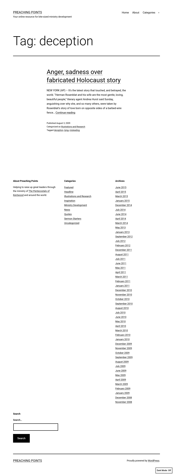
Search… (17, 420)
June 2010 (120, 317)
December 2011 (123, 250)
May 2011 (120, 267)
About (135, 12)
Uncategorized (71, 223)
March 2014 (121, 223)
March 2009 (121, 384)
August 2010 (122, 308)
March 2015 (121, 196)
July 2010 (120, 312)
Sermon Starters (72, 218)
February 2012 (122, 245)
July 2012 (120, 241)
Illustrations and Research (73, 126)
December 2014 (123, 205)
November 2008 (123, 402)
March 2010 (121, 330)
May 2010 (120, 321)
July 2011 (120, 259)
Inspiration (69, 200)
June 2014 (120, 214)
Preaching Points (27, 12)
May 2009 (120, 375)
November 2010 (123, 294)
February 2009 (122, 388)
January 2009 (122, 393)
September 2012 (124, 236)
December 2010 (123, 290)
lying (66, 130)
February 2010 (122, 335)
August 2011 (122, 254)
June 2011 (120, 263)
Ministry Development (75, 205)
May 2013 (120, 227)
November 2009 (123, 348)
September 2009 (124, 357)
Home (125, 12)
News (67, 209)
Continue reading (65, 112)
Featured (69, 187)
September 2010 (124, 303)
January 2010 (122, 339)
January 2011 (122, 285)
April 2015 (120, 191)
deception (58, 130)
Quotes (68, 214)
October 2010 (122, 299)
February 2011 (122, 281)
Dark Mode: (164, 470)
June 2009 (120, 370)
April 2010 (120, 326)
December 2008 (123, 397)
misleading (74, 130)
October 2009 (122, 352)
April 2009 (120, 379)
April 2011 (120, 272)
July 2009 (120, 366)
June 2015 (120, 187)
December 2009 (123, 343)
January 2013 (122, 232)
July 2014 (120, 209)
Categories (149, 12)
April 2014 (120, 218)
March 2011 (121, 276)
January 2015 (122, 200)
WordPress (153, 460)
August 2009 (122, 361)
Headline (69, 191)
